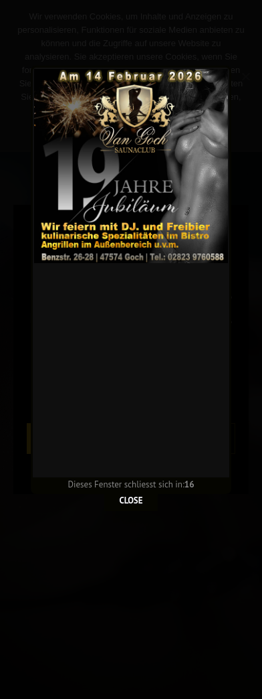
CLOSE (130, 473)
